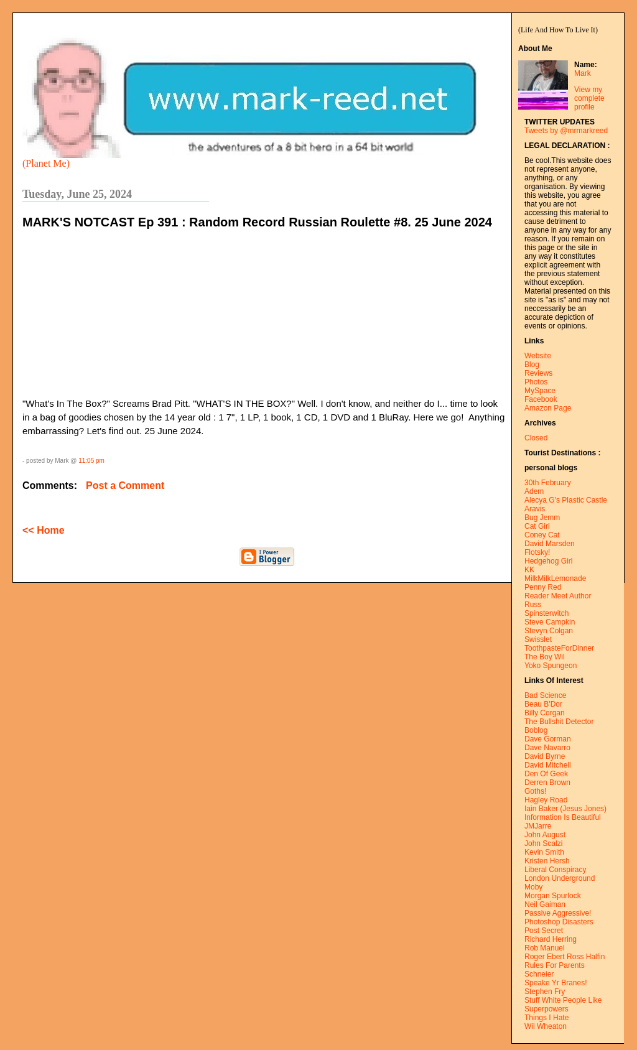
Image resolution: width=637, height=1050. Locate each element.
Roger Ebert (544, 956)
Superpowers (546, 1009)
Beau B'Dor (543, 704)
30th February (547, 482)
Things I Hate (546, 1017)
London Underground (559, 878)
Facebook (540, 399)
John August (544, 834)
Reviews (538, 373)
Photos (535, 382)
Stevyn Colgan (548, 630)
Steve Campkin (549, 622)
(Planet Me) (46, 163)
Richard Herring (550, 939)
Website (537, 355)
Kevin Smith (544, 852)
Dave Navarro (547, 747)
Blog (531, 364)
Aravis (534, 508)
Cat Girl (537, 526)
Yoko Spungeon (550, 665)
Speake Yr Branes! (555, 982)
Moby (533, 887)
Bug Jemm (542, 517)
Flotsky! (537, 552)
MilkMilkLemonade (555, 578)
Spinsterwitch (546, 613)
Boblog (535, 730)
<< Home (43, 530)
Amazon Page (547, 408)
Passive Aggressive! (557, 913)
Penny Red (542, 587)
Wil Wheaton (545, 1026)
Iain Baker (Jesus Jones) (565, 808)
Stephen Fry (544, 991)
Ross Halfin (586, 956)
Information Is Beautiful (562, 817)
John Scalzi (543, 843)
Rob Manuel (544, 948)
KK (529, 569)
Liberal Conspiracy (555, 869)
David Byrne (544, 756)
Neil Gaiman (544, 904)
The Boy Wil (544, 657)
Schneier (539, 974)
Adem (534, 491)
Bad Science (545, 695)
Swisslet (538, 639)
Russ (532, 604)
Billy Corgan (544, 713)
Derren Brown (547, 782)
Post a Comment (125, 485)
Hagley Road (545, 800)
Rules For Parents (554, 965)
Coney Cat (542, 535)
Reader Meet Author (557, 596)
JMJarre (537, 826)
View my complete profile (589, 98)
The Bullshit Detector (558, 721)
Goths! (535, 791)
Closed (535, 438)
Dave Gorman (547, 739)
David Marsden (549, 543)
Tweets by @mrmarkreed (566, 130)
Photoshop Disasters (558, 922)
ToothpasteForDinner (559, 648)
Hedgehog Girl (548, 561)
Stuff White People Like (563, 1000)
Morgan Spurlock (552, 895)
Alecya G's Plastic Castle (565, 500)
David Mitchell (547, 765)
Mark (582, 73)
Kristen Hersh (547, 861)
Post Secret (543, 930)
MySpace (540, 390)
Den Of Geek (546, 773)
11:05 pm (91, 460)
